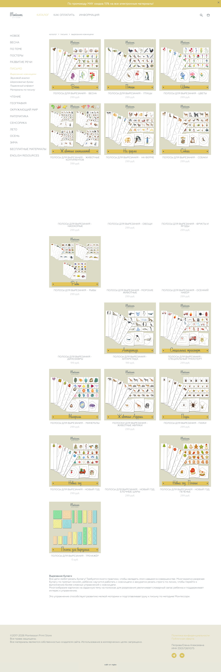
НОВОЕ (15, 48)
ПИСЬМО (16, 81)
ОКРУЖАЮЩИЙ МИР (24, 122)
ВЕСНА (14, 55)
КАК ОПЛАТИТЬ (77, 21)
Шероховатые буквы (21, 95)
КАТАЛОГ (56, 21)
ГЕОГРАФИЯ (18, 116)
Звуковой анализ (19, 91)
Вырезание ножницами (23, 87)
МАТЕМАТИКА (19, 129)
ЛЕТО (13, 142)
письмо (64, 47)
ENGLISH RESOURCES (24, 168)
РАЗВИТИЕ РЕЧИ (21, 75)
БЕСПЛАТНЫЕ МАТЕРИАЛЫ (28, 162)
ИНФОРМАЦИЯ (102, 21)
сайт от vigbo (110, 665)
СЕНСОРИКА (18, 135)
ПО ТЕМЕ (16, 61)
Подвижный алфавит (22, 99)
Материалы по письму (22, 102)
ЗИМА (14, 155)
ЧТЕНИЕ (15, 109)
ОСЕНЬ (14, 149)
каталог (53, 47)
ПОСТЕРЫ (16, 68)
